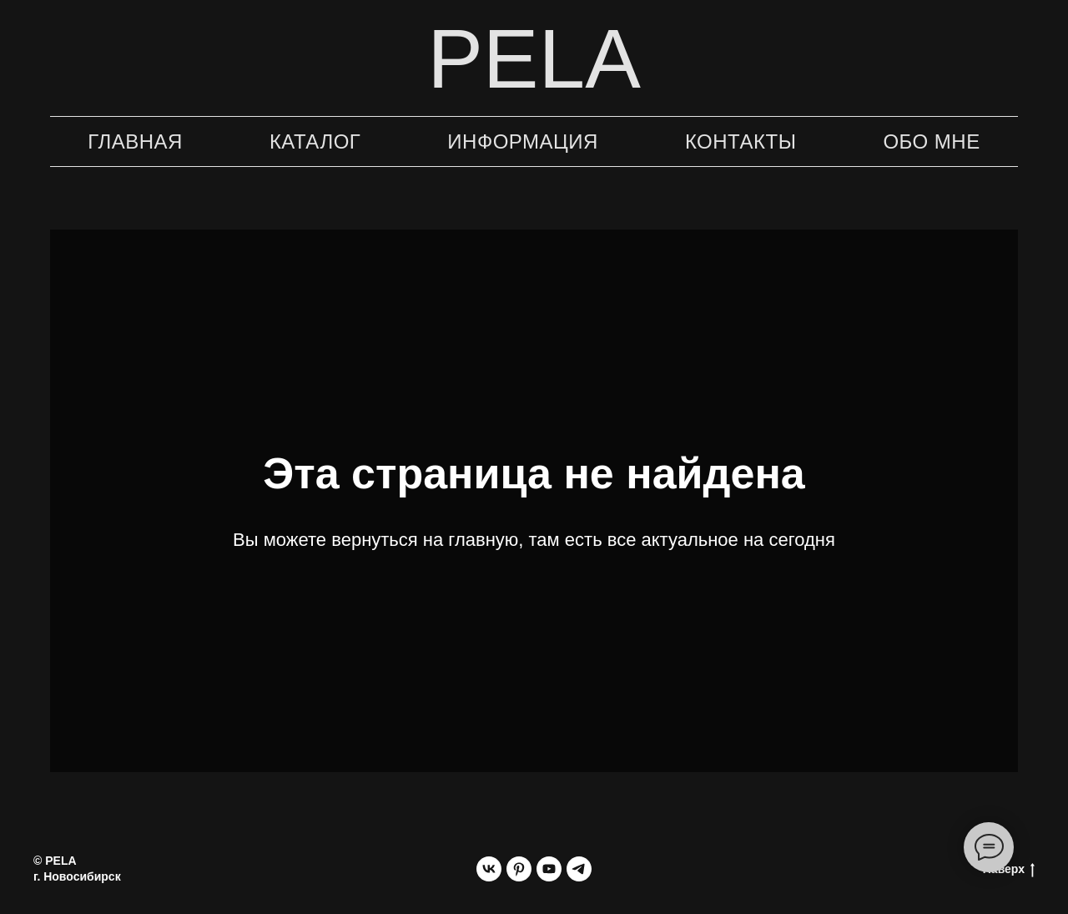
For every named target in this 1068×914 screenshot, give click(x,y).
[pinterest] (518, 868)
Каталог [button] (315, 141)
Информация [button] (522, 141)
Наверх (1009, 869)
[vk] (488, 868)
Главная (135, 141)
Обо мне (931, 141)
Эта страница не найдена (534, 473)
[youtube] (549, 868)
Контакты (740, 141)
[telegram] (579, 868)
